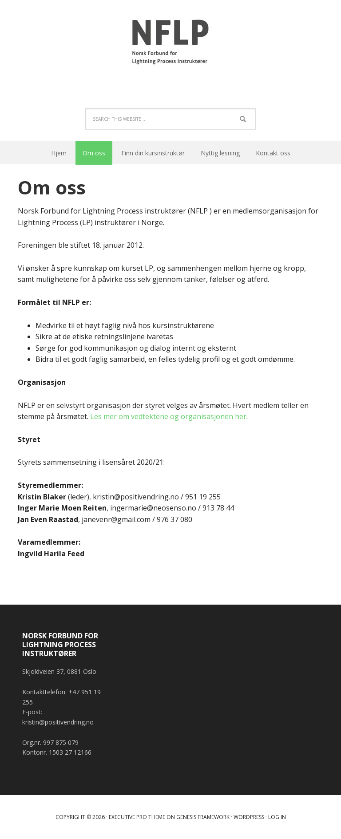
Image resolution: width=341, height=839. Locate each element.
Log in (277, 817)
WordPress (249, 817)
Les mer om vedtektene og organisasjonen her (168, 416)
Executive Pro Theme (137, 817)
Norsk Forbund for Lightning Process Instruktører (170, 44)
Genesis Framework (203, 817)
